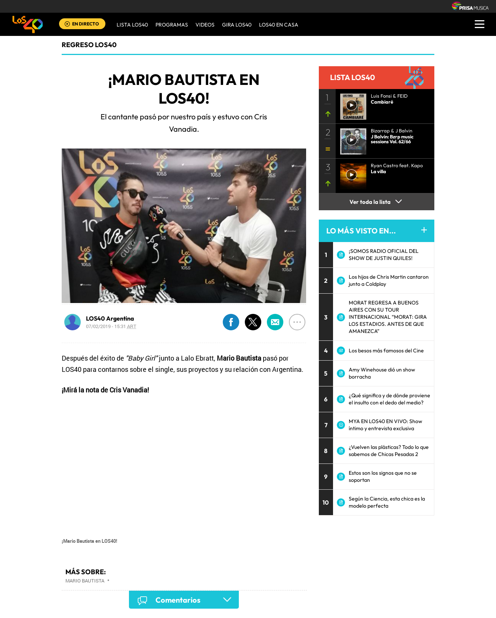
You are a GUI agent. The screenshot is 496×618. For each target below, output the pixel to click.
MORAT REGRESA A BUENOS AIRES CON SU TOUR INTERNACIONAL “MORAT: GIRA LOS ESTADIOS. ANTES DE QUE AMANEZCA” (388, 316)
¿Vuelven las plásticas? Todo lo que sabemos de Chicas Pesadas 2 (389, 451)
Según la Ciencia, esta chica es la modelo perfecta (387, 502)
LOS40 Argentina (110, 318)
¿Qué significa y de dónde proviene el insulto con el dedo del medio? (389, 399)
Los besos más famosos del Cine (386, 350)
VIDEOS (205, 24)
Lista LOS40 (132, 24)
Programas (171, 24)
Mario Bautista (84, 580)
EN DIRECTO (85, 24)
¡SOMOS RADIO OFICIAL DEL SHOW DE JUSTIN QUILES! (384, 254)
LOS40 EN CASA (278, 24)
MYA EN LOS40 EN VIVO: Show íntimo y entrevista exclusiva (385, 425)
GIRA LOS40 (237, 24)
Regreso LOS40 (89, 44)
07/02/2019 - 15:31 (111, 326)
